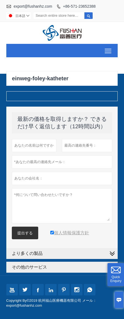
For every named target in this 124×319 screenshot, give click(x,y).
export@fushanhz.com (32, 6)
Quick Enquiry (116, 279)
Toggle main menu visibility (108, 49)
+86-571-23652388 (79, 6)
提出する (25, 233)
